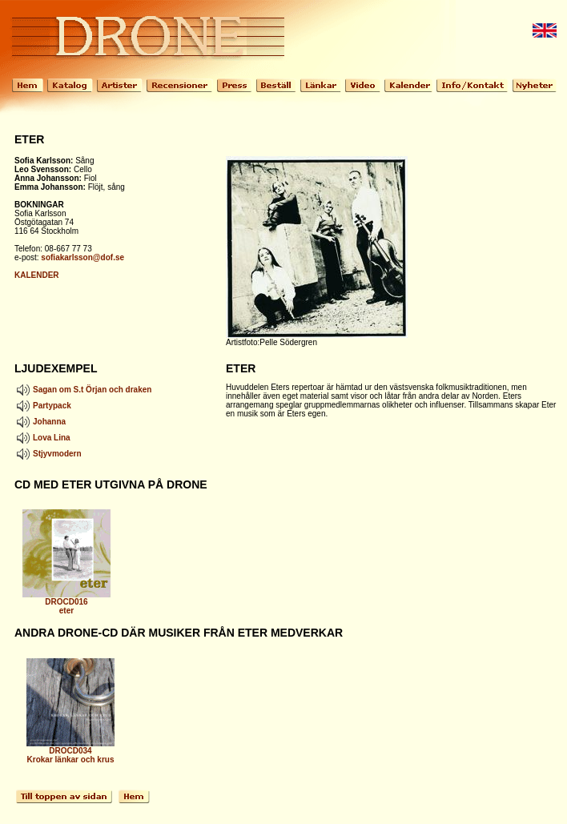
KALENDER (36, 275)
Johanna (40, 421)
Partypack (42, 405)
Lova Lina (42, 437)
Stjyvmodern (48, 453)
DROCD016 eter (66, 602)
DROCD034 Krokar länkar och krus (70, 751)
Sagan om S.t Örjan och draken (82, 389)
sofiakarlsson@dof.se (82, 257)
